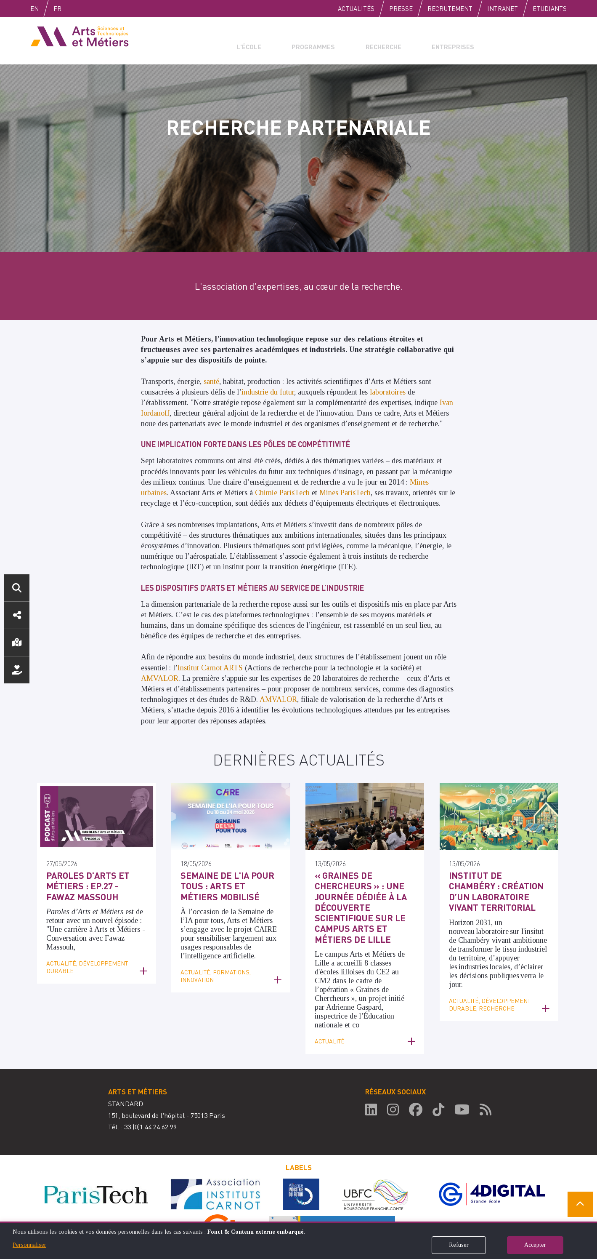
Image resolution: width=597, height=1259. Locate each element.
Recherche (374, 40)
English (43, 8)
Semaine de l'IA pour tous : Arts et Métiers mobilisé (230, 879)
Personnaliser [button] (29, 1245)
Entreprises (440, 40)
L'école (249, 40)
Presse (401, 8)
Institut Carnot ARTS (210, 668)
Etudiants (550, 8)
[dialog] (298, 1240)
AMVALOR (159, 678)
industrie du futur (267, 392)
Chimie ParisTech (282, 492)
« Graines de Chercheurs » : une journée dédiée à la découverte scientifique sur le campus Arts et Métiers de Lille (362, 897)
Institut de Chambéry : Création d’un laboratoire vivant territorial (492, 888)
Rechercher (16, 587)
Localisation (16, 642)
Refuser (459, 1245)
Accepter (535, 1245)
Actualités (356, 8)
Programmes (308, 40)
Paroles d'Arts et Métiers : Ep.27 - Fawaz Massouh (89, 883)
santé (211, 381)
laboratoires (389, 392)
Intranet (502, 8)
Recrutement (449, 8)
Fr (75, 8)
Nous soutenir (16, 669)
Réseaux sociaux (16, 615)
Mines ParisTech (345, 492)
